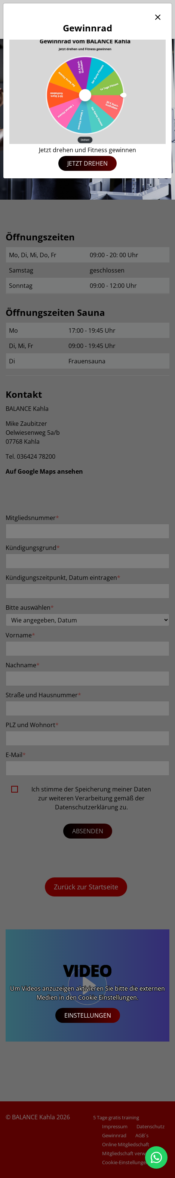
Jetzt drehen (87, 163)
